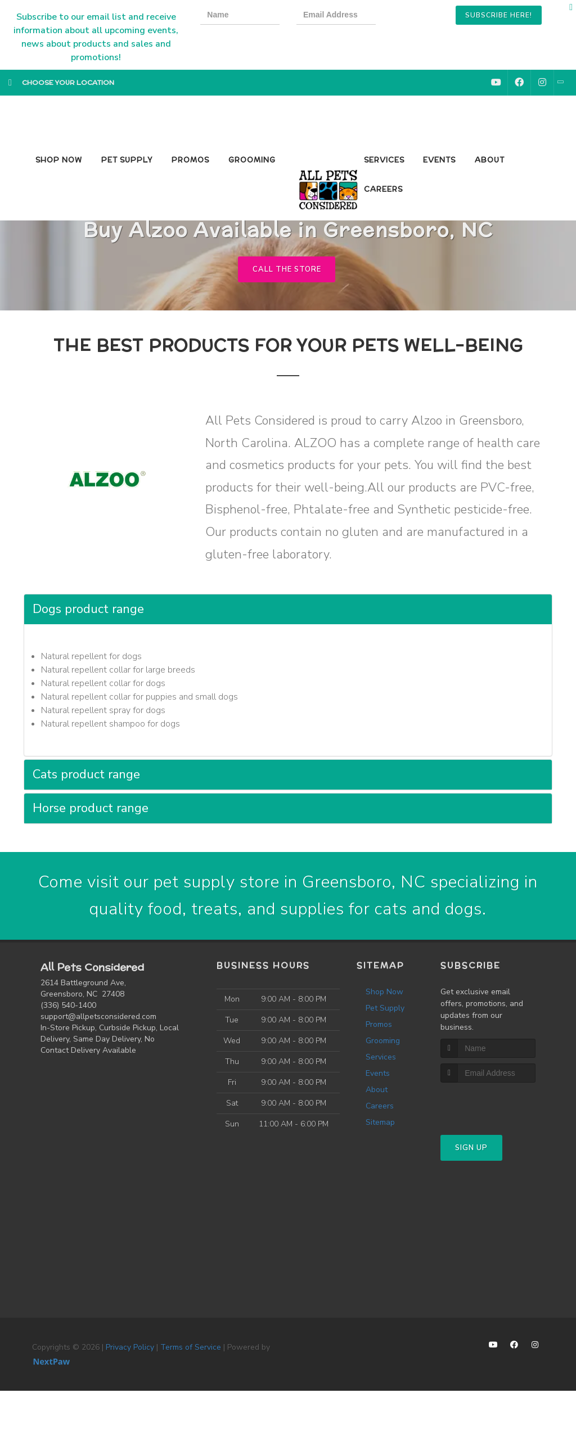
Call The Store (286, 269)
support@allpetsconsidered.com (98, 1016)
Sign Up (471, 1148)
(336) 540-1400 (68, 1005)
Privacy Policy (130, 1347)
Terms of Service (190, 1347)
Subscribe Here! (498, 15)
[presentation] (431, 17)
